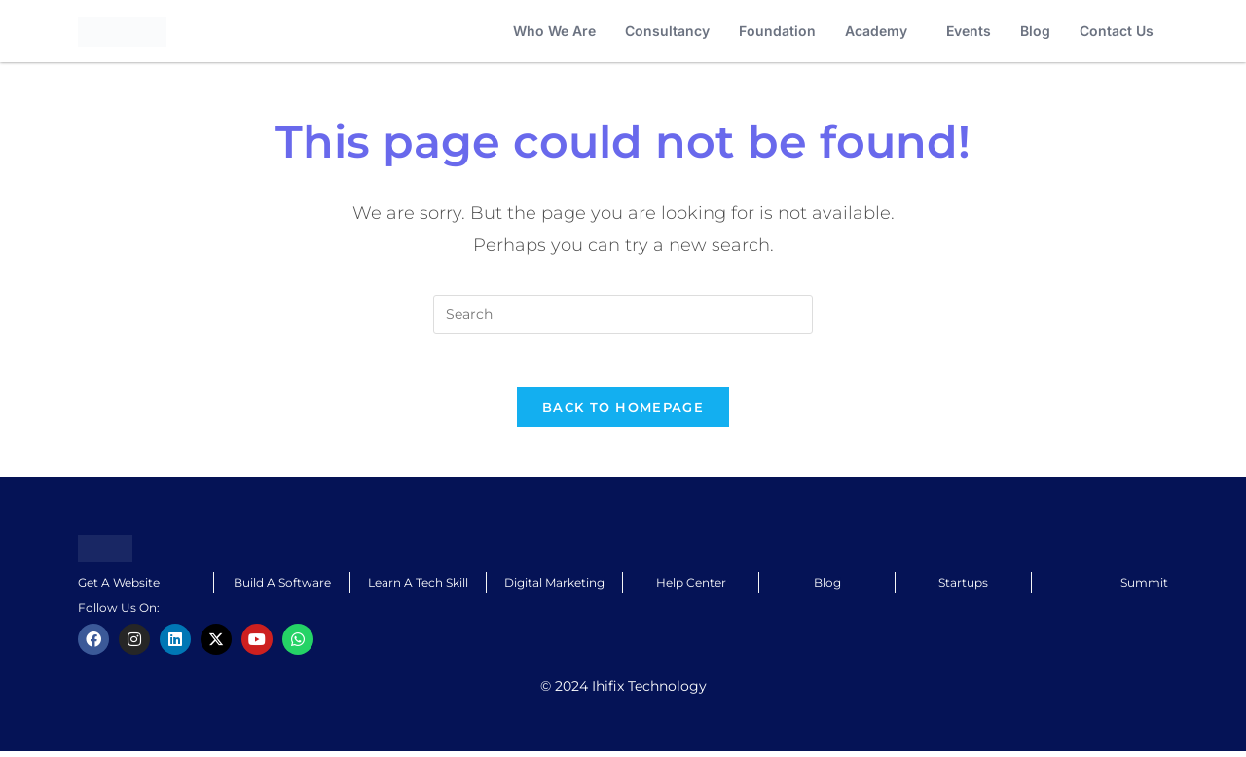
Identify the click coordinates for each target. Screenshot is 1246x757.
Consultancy (667, 30)
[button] (881, 31)
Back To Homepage (623, 412)
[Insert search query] (623, 314)
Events (968, 30)
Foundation (777, 30)
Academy (876, 30)
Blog (1035, 30)
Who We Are (554, 30)
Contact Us (1117, 30)
